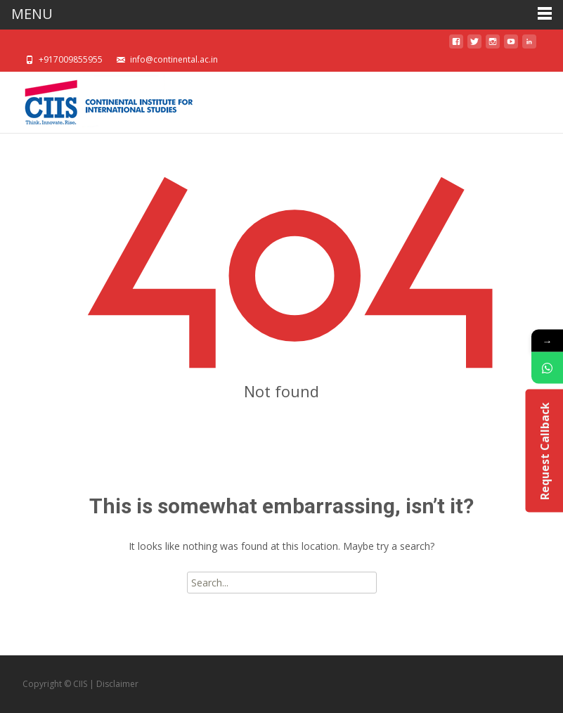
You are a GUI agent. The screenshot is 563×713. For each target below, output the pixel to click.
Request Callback (544, 450)
